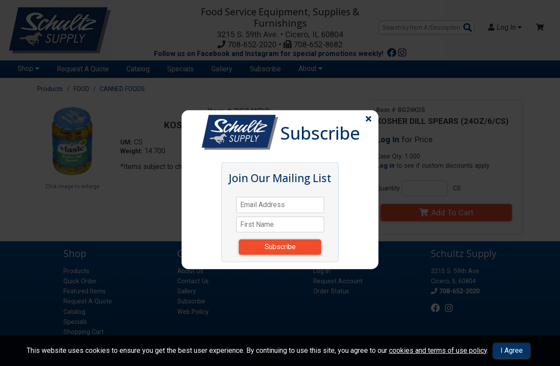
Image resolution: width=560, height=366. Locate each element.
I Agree (511, 350)
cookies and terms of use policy (438, 350)
